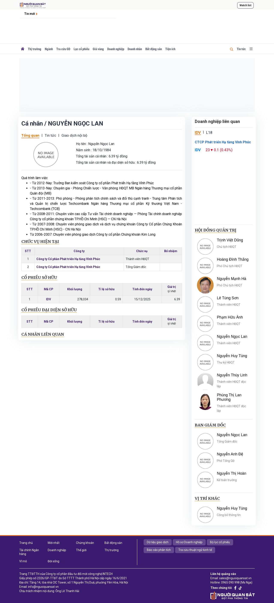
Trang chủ (26, 543)
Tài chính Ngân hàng (29, 552)
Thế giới (81, 550)
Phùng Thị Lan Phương (229, 397)
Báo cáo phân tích (159, 550)
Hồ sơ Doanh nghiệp (189, 542)
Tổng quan (30, 135)
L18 (209, 132)
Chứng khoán (85, 543)
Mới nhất (54, 543)
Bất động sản (153, 49)
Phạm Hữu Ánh (230, 317)
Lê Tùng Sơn (227, 298)
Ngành (49, 49)
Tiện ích (170, 49)
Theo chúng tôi (221, 588)
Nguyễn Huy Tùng (232, 356)
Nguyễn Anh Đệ (230, 454)
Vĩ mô (23, 561)
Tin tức (241, 49)
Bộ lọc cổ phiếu (220, 542)
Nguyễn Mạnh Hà (231, 279)
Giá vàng (98, 49)
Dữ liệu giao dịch (157, 542)
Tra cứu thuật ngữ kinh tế (195, 550)
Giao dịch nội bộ (74, 135)
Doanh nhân (135, 49)
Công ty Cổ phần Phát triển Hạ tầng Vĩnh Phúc (68, 259)
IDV (48, 299)
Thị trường (34, 49)
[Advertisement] (137, 85)
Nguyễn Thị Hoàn (231, 473)
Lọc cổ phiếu (81, 49)
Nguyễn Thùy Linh (232, 375)
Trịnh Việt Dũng (230, 240)
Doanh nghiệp (115, 49)
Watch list (245, 5)
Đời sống (53, 561)
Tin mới (29, 13)
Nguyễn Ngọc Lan (232, 336)
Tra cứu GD (63, 49)
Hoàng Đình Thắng (233, 259)
